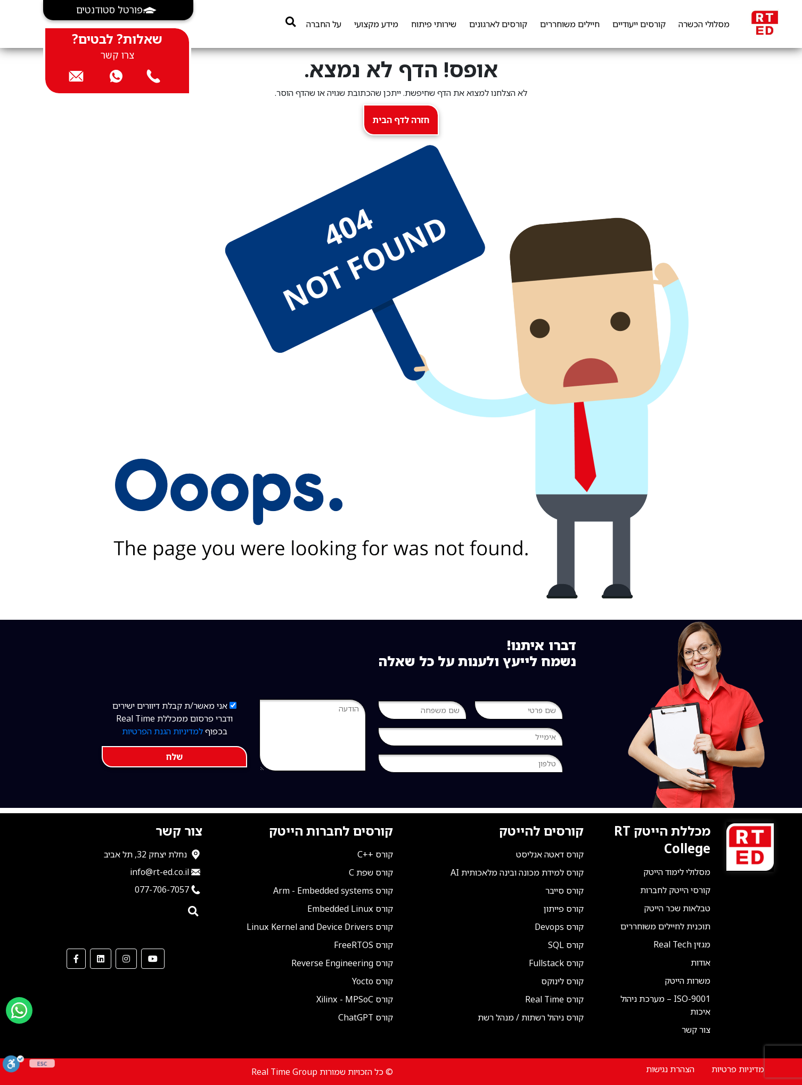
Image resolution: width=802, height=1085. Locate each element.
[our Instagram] (126, 959)
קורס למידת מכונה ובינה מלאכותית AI (517, 872)
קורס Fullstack (556, 963)
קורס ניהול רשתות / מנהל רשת (531, 1017)
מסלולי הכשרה (704, 24)
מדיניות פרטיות (737, 1069)
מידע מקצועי (376, 24)
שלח (174, 757)
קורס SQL (566, 945)
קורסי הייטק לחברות (675, 890)
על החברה (323, 24)
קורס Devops (559, 927)
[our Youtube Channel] (153, 959)
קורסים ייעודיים (639, 24)
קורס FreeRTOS (363, 945)
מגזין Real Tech (681, 944)
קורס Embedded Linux (350, 908)
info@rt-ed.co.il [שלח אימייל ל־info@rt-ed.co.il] (159, 872)
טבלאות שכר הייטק (677, 908)
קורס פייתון (564, 908)
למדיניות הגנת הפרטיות (162, 731)
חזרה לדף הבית (401, 120)
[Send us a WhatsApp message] (19, 1010)
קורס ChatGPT (365, 1017)
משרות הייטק (687, 980)
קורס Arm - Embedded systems (333, 890)
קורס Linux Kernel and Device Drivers (320, 927)
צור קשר (696, 1029)
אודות (700, 962)
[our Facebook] (76, 959)
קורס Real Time (554, 999)
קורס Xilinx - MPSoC (354, 999)
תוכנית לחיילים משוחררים (665, 926)
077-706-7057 (162, 889)
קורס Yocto (372, 981)
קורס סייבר (564, 890)
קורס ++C (375, 854)
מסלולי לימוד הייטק (676, 872)
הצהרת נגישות (670, 1069)
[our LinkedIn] (100, 959)
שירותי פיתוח (433, 24)
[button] (118, 10)
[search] (290, 21)
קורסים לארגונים (498, 24)
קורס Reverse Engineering (342, 963)
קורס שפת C (371, 872)
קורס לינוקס (562, 981)
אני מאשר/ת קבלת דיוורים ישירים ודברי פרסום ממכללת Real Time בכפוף (174, 718)
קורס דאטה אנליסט (550, 854)
